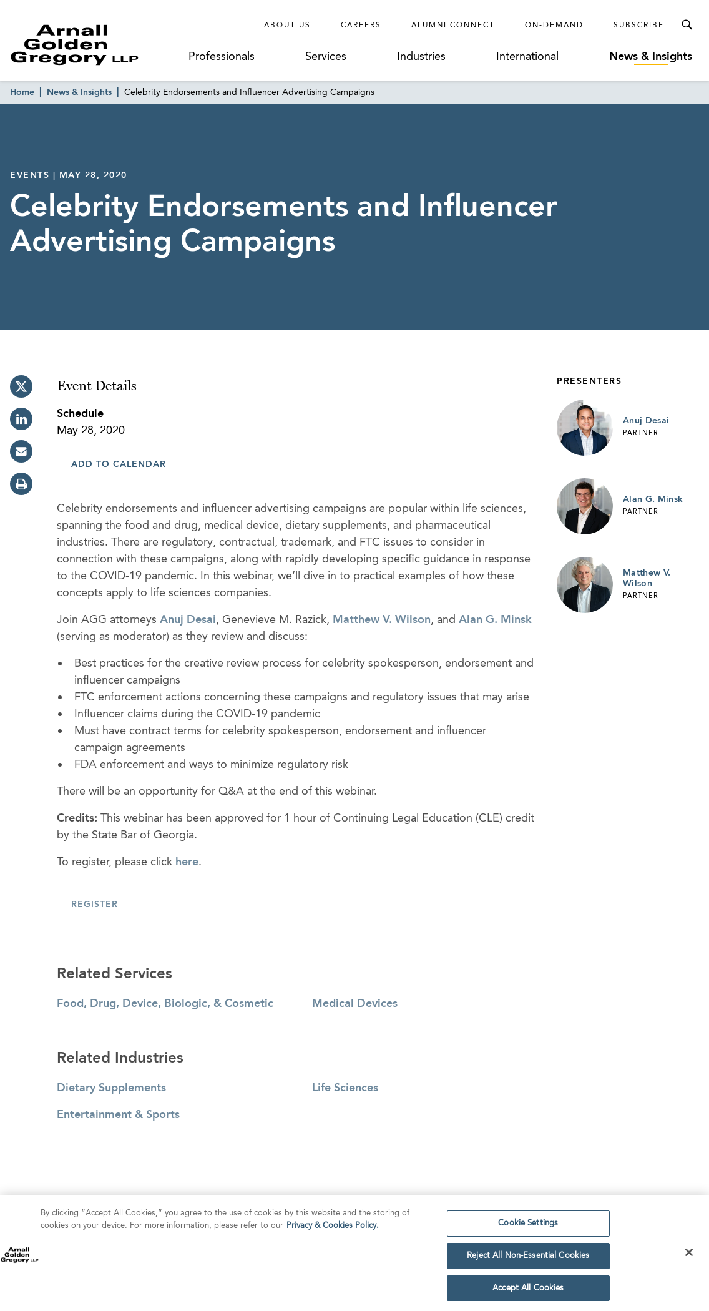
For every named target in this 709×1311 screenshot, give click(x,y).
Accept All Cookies (528, 1293)
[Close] (689, 1257)
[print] (21, 484)
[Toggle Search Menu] (686, 24)
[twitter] (21, 386)
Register (94, 904)
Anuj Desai (188, 620)
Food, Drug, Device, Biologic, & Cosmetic (165, 1003)
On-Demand (554, 25)
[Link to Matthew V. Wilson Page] (585, 585)
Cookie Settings (528, 1228)
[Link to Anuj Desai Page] (585, 428)
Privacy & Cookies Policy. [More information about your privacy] (332, 1230)
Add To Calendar (118, 464)
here (186, 862)
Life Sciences (345, 1088)
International (527, 56)
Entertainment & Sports (118, 1115)
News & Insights (650, 56)
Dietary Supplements (111, 1088)
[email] (21, 451)
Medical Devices (355, 1003)
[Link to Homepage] (96, 45)
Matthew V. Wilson (382, 620)
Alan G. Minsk (495, 620)
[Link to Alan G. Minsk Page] (585, 506)
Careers (361, 25)
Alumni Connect (453, 25)
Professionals (221, 56)
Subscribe (639, 25)
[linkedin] (21, 419)
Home (22, 92)
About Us (287, 25)
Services (325, 56)
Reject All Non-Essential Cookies (528, 1260)
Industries (421, 56)
